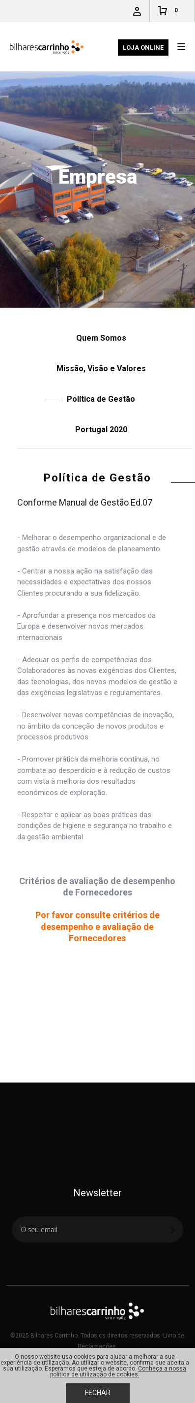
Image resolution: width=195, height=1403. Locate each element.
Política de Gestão (113, 314)
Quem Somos (101, 338)
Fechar (98, 1393)
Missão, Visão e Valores (101, 368)
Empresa (70, 314)
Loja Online (143, 47)
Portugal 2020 (101, 429)
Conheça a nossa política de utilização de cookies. (118, 1371)
